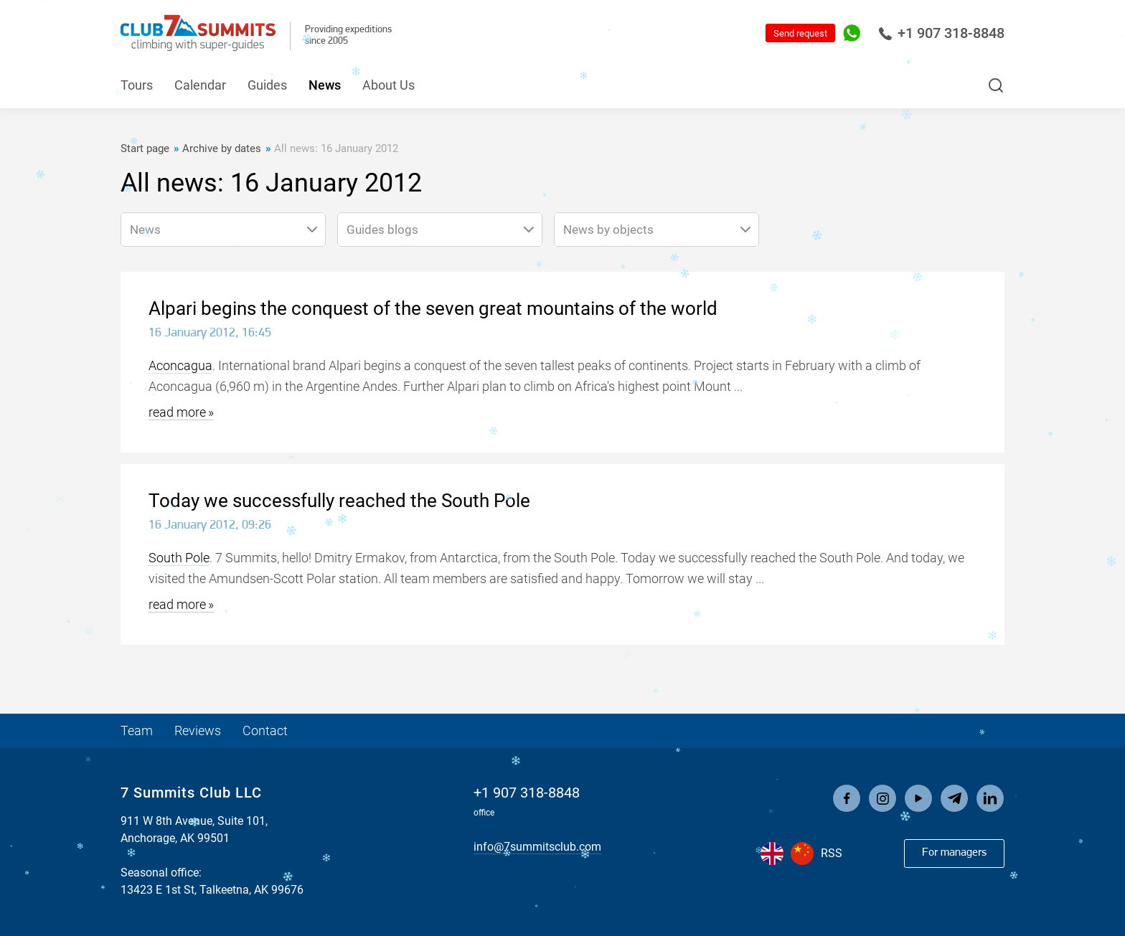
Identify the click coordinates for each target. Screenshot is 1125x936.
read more (177, 412)
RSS (831, 853)
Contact (265, 730)
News (325, 85)
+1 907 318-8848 (941, 33)
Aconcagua (180, 365)
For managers (954, 853)
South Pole (179, 557)
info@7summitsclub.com (537, 847)
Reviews (197, 730)
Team (137, 730)
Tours (137, 85)
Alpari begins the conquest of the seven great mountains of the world (433, 308)
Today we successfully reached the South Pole (339, 500)
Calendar (200, 85)
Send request (800, 33)
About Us (388, 85)
